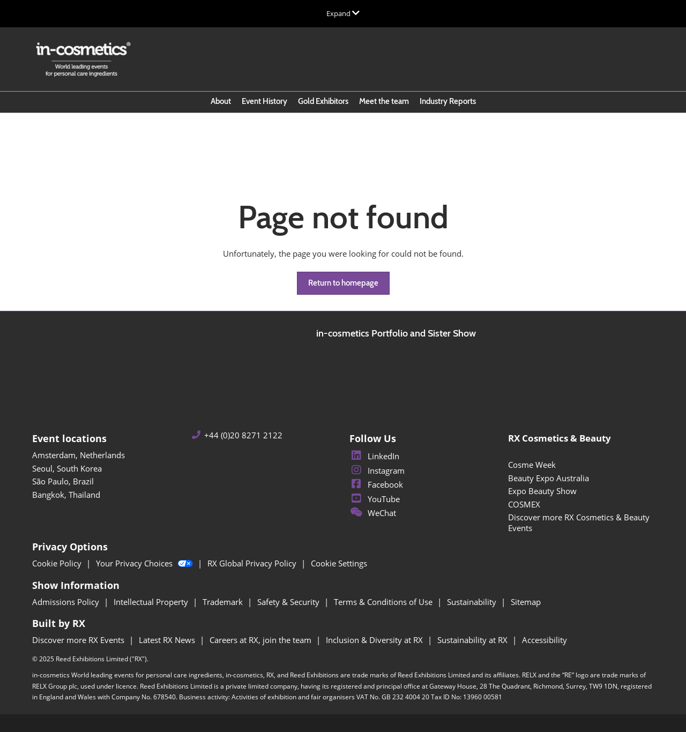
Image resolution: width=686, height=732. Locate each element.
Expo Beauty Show (542, 490)
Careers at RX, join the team (262, 639)
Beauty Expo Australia (548, 478)
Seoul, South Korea (67, 468)
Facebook (376, 484)
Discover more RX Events (79, 639)
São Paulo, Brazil (63, 481)
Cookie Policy (58, 563)
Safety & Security (289, 601)
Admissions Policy (66, 601)
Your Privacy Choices (145, 563)
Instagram (377, 470)
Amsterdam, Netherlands (78, 455)
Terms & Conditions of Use (384, 601)
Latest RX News (168, 639)
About (221, 101)
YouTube (374, 499)
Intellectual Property (152, 601)
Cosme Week (532, 464)
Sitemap (526, 601)
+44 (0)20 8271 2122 (243, 435)
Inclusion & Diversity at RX (375, 639)
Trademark (224, 601)
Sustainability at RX (473, 639)
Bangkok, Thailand (66, 494)
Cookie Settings (339, 563)
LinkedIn (374, 456)
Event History (264, 101)
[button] (343, 283)
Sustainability (472, 601)
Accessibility (544, 639)
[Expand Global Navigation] (343, 13)
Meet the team (384, 101)
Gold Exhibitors (323, 101)
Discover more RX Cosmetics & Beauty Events (579, 522)
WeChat (372, 512)
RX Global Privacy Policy (253, 563)
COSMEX (524, 504)
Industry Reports (448, 101)
